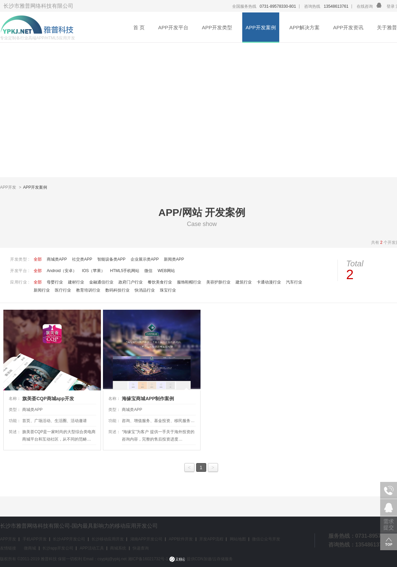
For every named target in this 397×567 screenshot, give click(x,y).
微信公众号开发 (266, 539)
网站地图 (238, 539)
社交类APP (82, 259)
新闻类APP (174, 259)
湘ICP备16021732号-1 (148, 559)
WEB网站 (166, 270)
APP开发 (8, 187)
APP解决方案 (304, 27)
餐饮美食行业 (160, 282)
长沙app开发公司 (57, 548)
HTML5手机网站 (124, 270)
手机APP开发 (35, 539)
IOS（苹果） (93, 270)
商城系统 (118, 548)
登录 (391, 6)
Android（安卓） (62, 270)
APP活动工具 (92, 548)
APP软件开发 (181, 539)
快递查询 (141, 548)
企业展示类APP (145, 259)
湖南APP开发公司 (146, 539)
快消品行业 (145, 290)
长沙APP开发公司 (69, 539)
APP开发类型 (217, 27)
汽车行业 (294, 282)
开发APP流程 (211, 539)
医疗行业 (63, 290)
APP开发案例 (261, 27)
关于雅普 (387, 27)
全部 (38, 259)
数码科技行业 (117, 290)
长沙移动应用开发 (108, 539)
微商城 (30, 548)
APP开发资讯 (348, 27)
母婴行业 (55, 282)
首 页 (139, 27)
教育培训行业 (88, 290)
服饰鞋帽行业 (189, 282)
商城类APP (57, 259)
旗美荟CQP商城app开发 (48, 398)
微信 (148, 270)
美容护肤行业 (218, 282)
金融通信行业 (101, 282)
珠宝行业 (168, 290)
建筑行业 (244, 282)
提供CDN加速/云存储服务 (201, 559)
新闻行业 (42, 290)
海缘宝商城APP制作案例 (148, 398)
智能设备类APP (111, 259)
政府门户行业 (130, 282)
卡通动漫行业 (269, 282)
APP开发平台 (173, 27)
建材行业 (76, 282)
